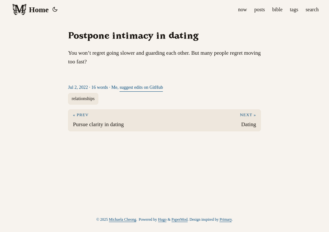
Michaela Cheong (122, 219)
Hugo (162, 219)
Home (30, 10)
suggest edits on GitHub (141, 87)
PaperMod (180, 219)
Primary (225, 219)
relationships (83, 98)
